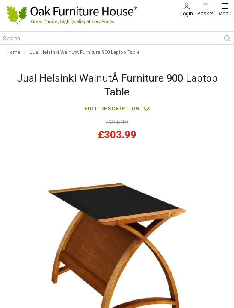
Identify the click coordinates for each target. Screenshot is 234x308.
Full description (112, 109)
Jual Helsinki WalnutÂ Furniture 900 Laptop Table (85, 52)
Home (13, 52)
